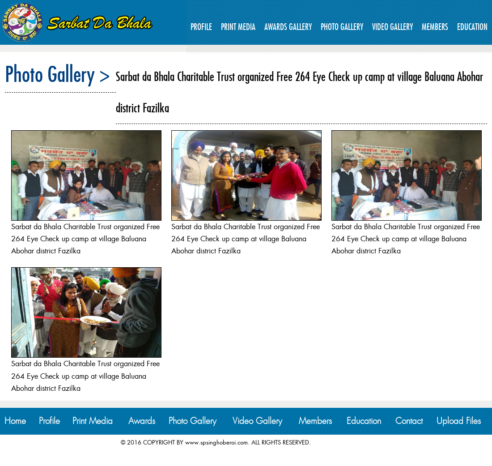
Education (472, 26)
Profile (201, 26)
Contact (409, 421)
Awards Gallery (288, 26)
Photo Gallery (342, 26)
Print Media (238, 26)
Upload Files (459, 421)
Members (435, 26)
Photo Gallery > (57, 74)
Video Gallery (392, 26)
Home (15, 421)
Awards (141, 421)
